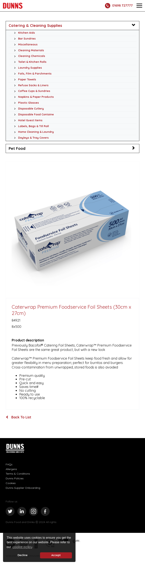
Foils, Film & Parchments (32, 74)
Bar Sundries (24, 39)
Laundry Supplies (27, 68)
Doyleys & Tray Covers (30, 138)
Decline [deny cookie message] (23, 555)
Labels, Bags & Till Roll (30, 126)
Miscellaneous (25, 44)
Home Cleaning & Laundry (33, 132)
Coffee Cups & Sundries (31, 91)
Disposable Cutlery (28, 109)
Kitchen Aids (23, 33)
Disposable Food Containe (33, 114)
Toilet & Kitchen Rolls (29, 62)
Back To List (18, 417)
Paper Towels (24, 79)
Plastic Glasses (25, 103)
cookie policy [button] (22, 547)
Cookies (11, 483)
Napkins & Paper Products (33, 97)
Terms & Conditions (18, 473)
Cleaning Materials (28, 50)
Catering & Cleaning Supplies (35, 25)
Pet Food (17, 148)
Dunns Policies (15, 478)
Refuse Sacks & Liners (30, 85)
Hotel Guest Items (27, 120)
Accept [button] (56, 555)
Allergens (11, 469)
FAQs (9, 464)
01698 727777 (119, 5)
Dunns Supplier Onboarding (23, 488)
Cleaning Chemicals (28, 56)
